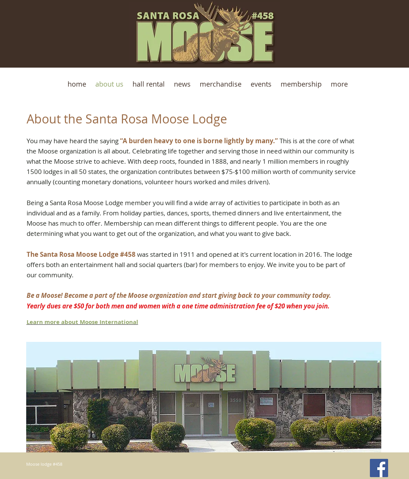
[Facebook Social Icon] (379, 468)
